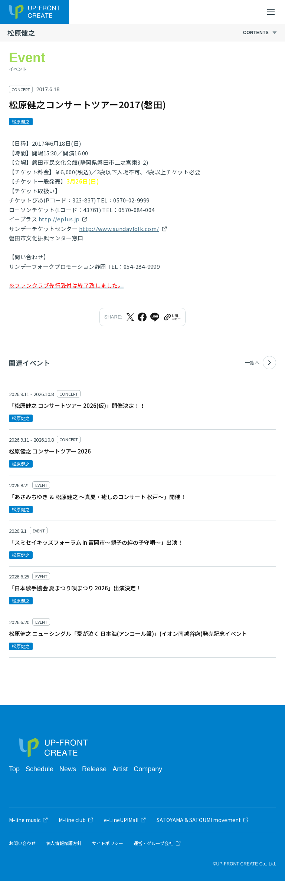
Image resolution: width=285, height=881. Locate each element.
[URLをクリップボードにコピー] (172, 317)
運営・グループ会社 (157, 843)
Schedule (39, 769)
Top (14, 769)
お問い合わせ (22, 843)
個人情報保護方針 (64, 843)
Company (148, 769)
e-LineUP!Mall (125, 820)
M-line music (28, 820)
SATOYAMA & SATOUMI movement (203, 820)
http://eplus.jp (59, 219)
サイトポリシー (107, 843)
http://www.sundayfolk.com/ (119, 228)
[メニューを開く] (271, 12)
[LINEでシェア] (154, 317)
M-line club (76, 820)
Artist (120, 769)
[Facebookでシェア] (142, 317)
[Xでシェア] (130, 317)
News (67, 769)
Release (94, 769)
